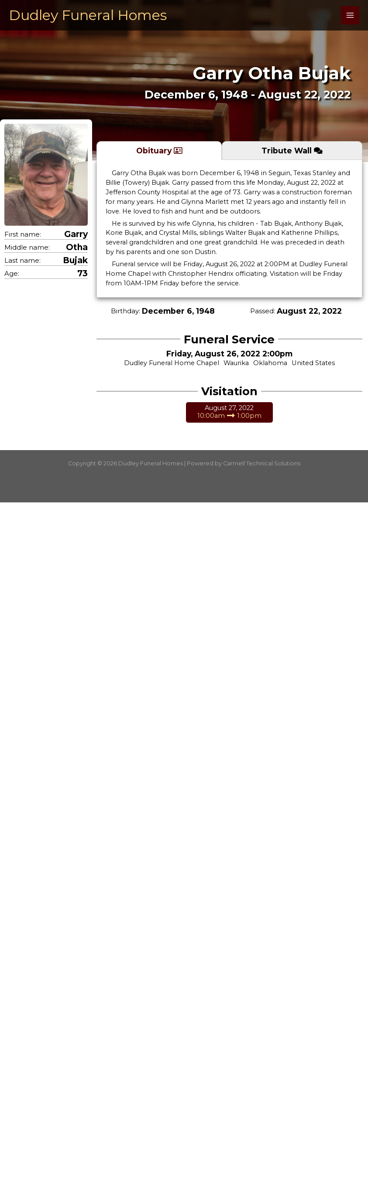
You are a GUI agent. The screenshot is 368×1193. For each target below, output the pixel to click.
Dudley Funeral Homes (88, 15)
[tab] (159, 150)
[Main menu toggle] (350, 15)
